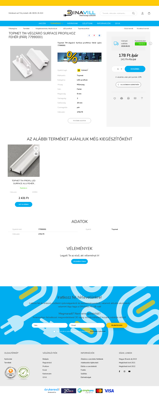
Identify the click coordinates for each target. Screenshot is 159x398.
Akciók (42, 23)
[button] (128, 87)
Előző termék (128, 31)
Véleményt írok (79, 264)
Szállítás (84, 376)
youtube (129, 373)
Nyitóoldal (8, 362)
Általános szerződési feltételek (92, 362)
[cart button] (149, 13)
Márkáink (72, 23)
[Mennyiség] (118, 71)
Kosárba (135, 71)
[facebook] (89, 38)
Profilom (46, 369)
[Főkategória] (13, 31)
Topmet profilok (83, 31)
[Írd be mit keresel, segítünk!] (118, 13)
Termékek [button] (55, 23)
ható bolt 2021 (129, 365)
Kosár (45, 373)
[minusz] (115, 71)
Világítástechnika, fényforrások (46, 31)
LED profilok (67, 31)
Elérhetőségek (86, 380)
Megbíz (121, 365)
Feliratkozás (116, 328)
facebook (119, 373)
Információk (104, 23)
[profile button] (142, 13)
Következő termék (143, 31)
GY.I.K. (117, 23)
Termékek (26, 31)
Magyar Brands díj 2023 (128, 362)
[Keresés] (133, 13)
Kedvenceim (47, 376)
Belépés (46, 362)
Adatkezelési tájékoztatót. (98, 334)
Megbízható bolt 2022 (127, 369)
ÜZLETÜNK (87, 23)
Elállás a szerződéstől (89, 369)
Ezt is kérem (23, 207)
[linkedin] (99, 38)
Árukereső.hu (52, 395)
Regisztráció (47, 365)
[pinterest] (94, 38)
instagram (124, 373)
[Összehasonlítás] (36, 156)
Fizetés (83, 373)
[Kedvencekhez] (36, 150)
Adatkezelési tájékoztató (89, 365)
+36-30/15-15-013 (35, 13)
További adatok (79, 123)
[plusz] (121, 71)
